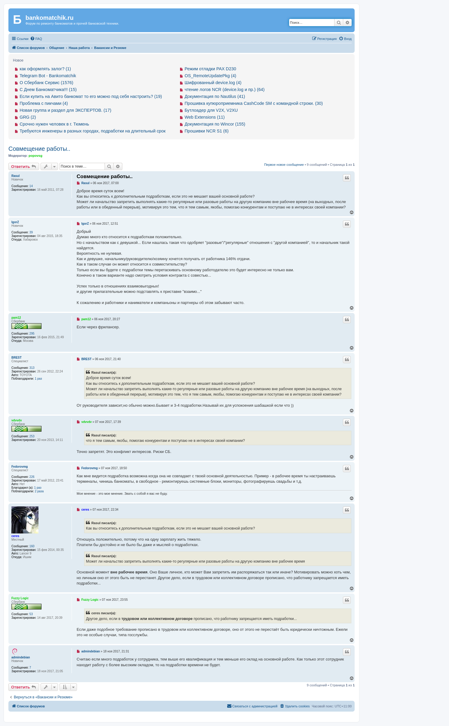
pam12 (16, 317)
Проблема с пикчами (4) (44, 103)
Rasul (15, 176)
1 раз (38, 378)
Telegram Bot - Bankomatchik (48, 75)
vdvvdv (16, 420)
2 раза (39, 491)
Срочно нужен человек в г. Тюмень (54, 124)
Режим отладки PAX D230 (210, 68)
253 (32, 436)
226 (32, 476)
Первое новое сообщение (284, 164)
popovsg (35, 155)
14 (31, 186)
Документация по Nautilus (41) (215, 96)
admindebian (20, 657)
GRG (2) (28, 117)
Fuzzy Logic (20, 598)
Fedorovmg (19, 466)
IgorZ (15, 222)
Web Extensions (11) (204, 117)
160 (32, 546)
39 (31, 232)
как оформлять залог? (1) (45, 68)
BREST (16, 357)
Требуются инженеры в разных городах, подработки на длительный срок (93, 131)
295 (32, 333)
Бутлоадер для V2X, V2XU (211, 110)
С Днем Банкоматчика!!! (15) (48, 89)
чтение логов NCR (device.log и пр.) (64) (224, 89)
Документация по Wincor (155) (215, 124)
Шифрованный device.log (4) (213, 82)
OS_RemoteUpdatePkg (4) (210, 75)
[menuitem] (36, 38)
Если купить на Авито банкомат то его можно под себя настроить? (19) (91, 96)
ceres (15, 536)
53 (31, 614)
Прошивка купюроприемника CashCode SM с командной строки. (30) (254, 103)
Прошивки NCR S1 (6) (206, 131)
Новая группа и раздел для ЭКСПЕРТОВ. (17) (65, 110)
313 (32, 367)
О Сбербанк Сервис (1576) (46, 82)
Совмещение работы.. (39, 148)
